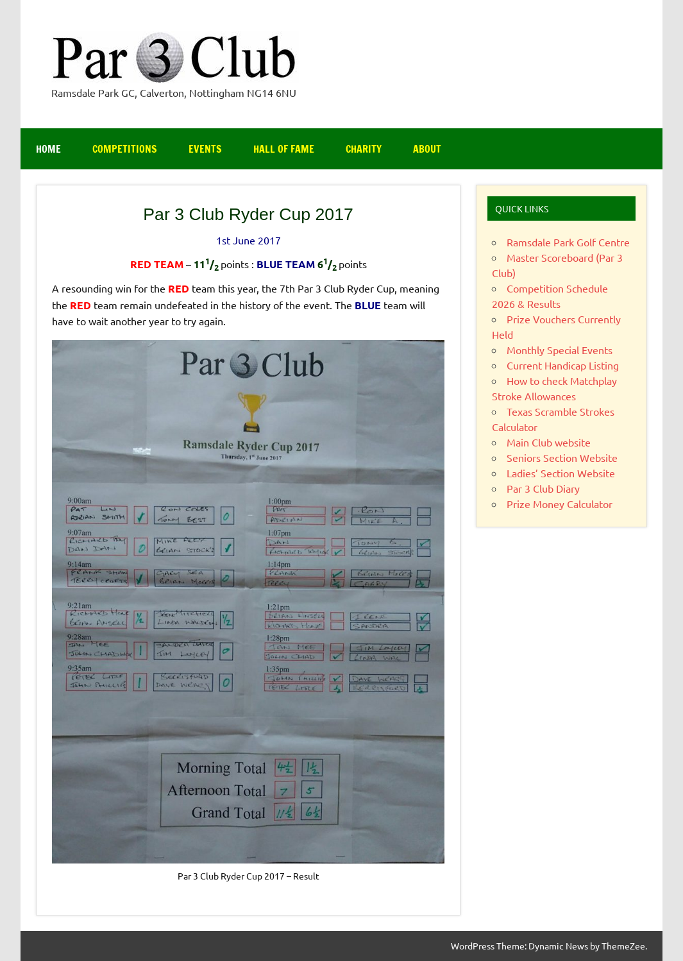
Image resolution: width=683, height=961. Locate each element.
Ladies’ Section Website (561, 472)
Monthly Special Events (559, 349)
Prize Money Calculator (559, 503)
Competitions (124, 149)
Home (48, 149)
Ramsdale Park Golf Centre (568, 241)
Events (205, 149)
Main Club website (549, 442)
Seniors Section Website (562, 457)
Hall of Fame (283, 149)
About (427, 149)
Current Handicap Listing (563, 365)
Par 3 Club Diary (543, 488)
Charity (364, 149)
